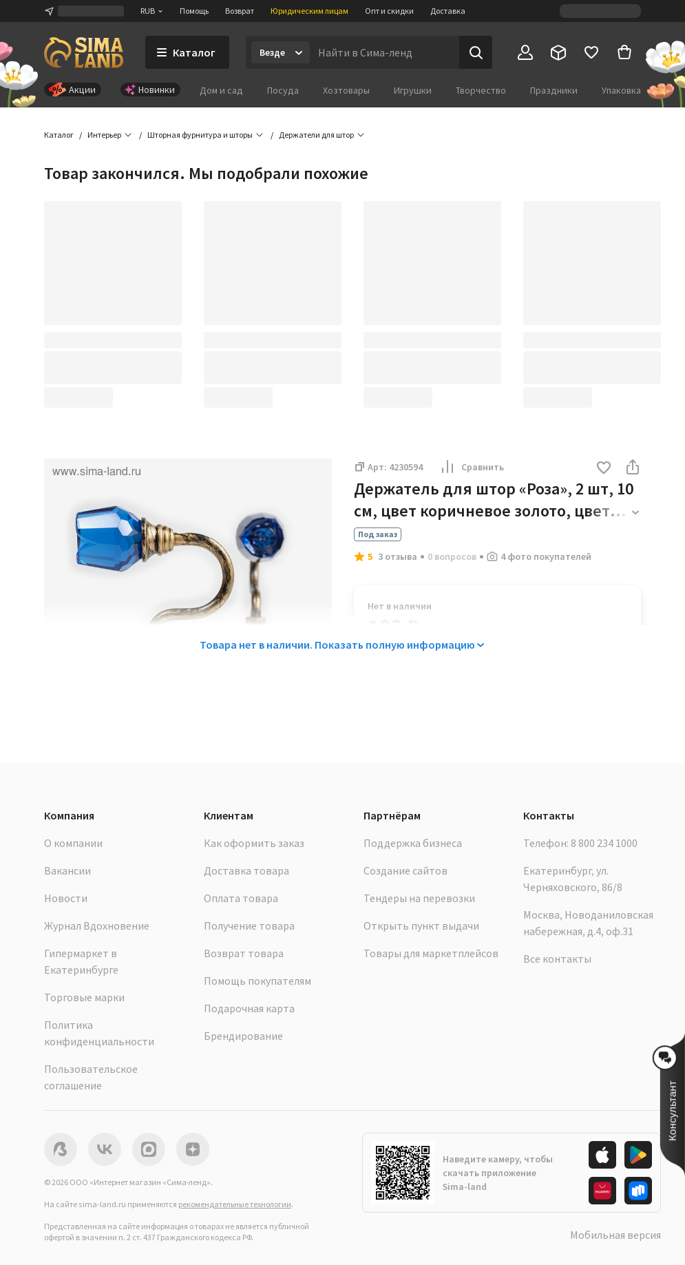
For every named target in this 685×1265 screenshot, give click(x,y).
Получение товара (249, 925)
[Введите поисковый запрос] (384, 52)
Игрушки (413, 90)
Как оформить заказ (254, 843)
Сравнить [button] (471, 467)
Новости (65, 898)
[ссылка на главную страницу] (83, 52)
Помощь (194, 11)
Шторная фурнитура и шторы (200, 134)
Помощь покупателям (257, 980)
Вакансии (67, 870)
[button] (603, 469)
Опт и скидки (389, 11)
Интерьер (104, 134)
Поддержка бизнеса (412, 843)
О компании (73, 843)
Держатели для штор (316, 134)
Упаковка (621, 90)
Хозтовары (346, 90)
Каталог (59, 134)
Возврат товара (244, 953)
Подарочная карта (249, 1008)
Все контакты (557, 958)
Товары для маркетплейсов (430, 953)
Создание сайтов (405, 870)
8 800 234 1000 (604, 843)
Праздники (554, 90)
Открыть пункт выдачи (421, 925)
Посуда (283, 90)
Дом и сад (221, 90)
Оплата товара (241, 898)
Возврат (239, 11)
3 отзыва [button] (397, 556)
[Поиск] (475, 52)
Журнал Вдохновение (96, 925)
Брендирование (243, 1036)
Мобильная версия (615, 1235)
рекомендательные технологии (234, 1204)
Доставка (447, 11)
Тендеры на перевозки (419, 898)
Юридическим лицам (309, 11)
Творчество (481, 90)
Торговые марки (84, 997)
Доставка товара (246, 870)
